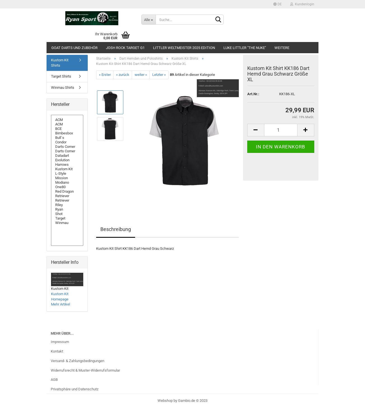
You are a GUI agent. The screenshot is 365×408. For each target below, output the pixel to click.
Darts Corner (67, 146)
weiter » (141, 75)
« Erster (105, 75)
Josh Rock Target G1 (125, 48)
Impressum (60, 342)
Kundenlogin (302, 4)
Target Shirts (61, 76)
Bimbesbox (67, 133)
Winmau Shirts (62, 87)
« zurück (122, 75)
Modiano (67, 182)
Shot (67, 214)
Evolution (67, 160)
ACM (67, 120)
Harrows (67, 164)
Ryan (67, 209)
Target (67, 218)
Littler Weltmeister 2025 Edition (184, 48)
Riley (67, 205)
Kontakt (57, 351)
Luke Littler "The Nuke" (244, 48)
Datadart (67, 155)
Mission (67, 178)
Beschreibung (115, 229)
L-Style (67, 173)
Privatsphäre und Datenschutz (74, 389)
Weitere (281, 48)
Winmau (67, 223)
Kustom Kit (67, 169)
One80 (67, 187)
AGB (54, 379)
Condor (67, 142)
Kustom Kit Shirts (59, 62)
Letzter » (159, 75)
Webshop (165, 400)
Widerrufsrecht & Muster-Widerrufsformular (85, 370)
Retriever (67, 196)
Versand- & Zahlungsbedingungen (77, 361)
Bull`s (67, 138)
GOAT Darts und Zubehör (74, 48)
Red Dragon (67, 191)
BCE (67, 129)
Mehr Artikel (60, 304)
